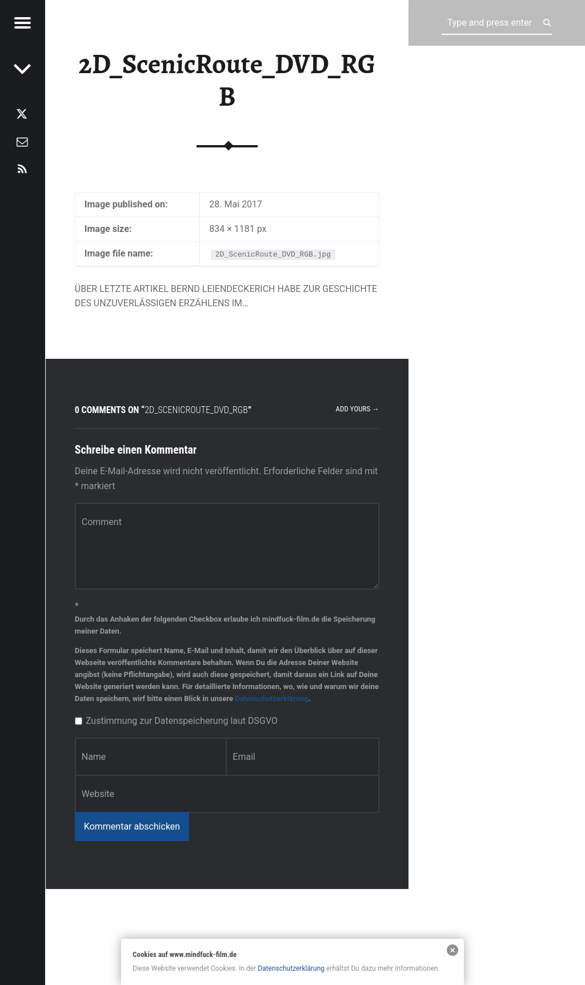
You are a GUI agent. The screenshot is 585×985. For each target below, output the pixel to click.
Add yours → (357, 409)
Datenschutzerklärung (271, 698)
